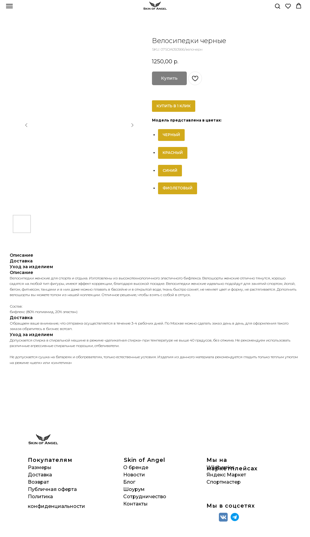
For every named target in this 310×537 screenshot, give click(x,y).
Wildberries (220, 467)
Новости (134, 475)
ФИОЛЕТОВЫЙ (178, 188)
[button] (277, 6)
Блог (129, 482)
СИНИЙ (170, 170)
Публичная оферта (52, 489)
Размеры (39, 467)
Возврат (38, 482)
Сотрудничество (144, 496)
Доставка (40, 475)
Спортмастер (223, 482)
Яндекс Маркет (226, 475)
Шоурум (134, 489)
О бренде (135, 467)
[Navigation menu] (9, 6)
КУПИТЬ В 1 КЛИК (174, 106)
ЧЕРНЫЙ (171, 134)
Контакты (135, 504)
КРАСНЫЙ (173, 152)
